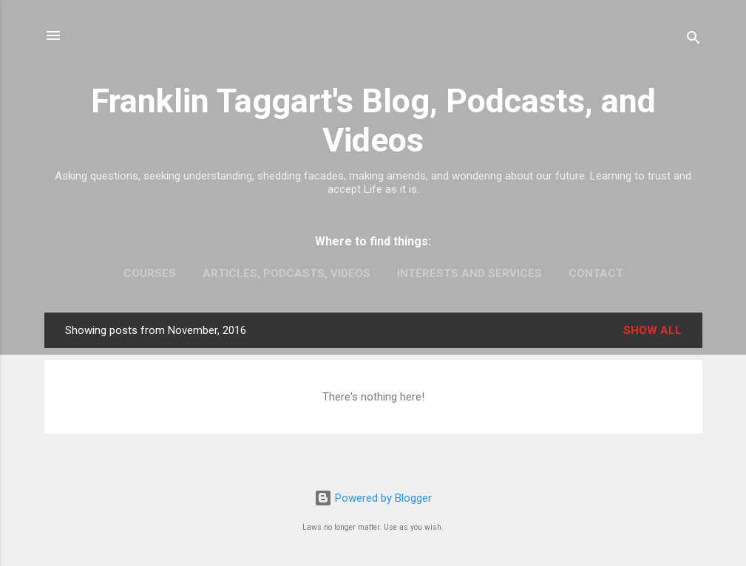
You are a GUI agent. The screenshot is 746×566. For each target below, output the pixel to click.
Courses (149, 273)
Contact (596, 273)
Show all (652, 330)
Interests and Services (469, 273)
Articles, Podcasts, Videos (286, 273)
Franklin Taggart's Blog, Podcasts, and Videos (373, 120)
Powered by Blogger (373, 498)
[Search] (693, 40)
